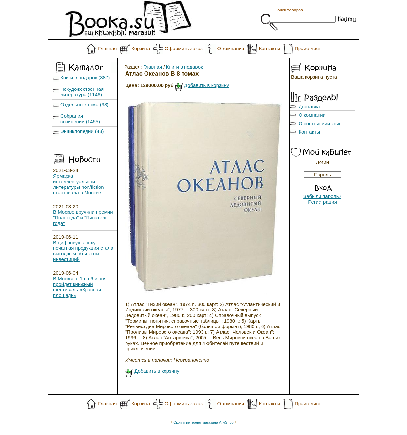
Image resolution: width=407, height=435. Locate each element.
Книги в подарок (184, 66)
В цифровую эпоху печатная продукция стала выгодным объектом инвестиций (83, 251)
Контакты (269, 48)
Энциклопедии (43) (82, 131)
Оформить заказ (184, 48)
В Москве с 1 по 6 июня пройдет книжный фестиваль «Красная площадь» (80, 287)
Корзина (140, 48)
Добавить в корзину (206, 85)
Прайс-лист (308, 48)
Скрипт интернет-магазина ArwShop (203, 422)
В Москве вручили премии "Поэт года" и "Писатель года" (83, 217)
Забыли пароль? (322, 196)
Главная (107, 48)
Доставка (309, 106)
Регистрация (322, 202)
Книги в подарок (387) (85, 77)
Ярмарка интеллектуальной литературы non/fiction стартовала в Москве (78, 184)
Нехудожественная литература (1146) (82, 91)
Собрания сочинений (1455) (80, 118)
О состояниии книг (320, 123)
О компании (230, 48)
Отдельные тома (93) (84, 104)
